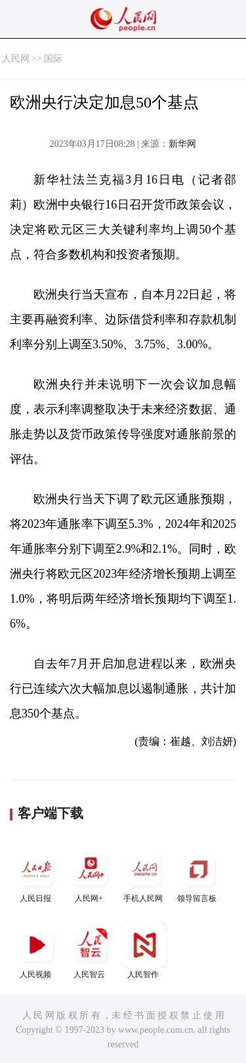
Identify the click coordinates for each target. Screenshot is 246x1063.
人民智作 (144, 950)
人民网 (16, 59)
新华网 (182, 144)
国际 (53, 59)
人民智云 (90, 950)
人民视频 (37, 950)
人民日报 (37, 874)
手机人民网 (144, 874)
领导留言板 (198, 874)
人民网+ (90, 874)
